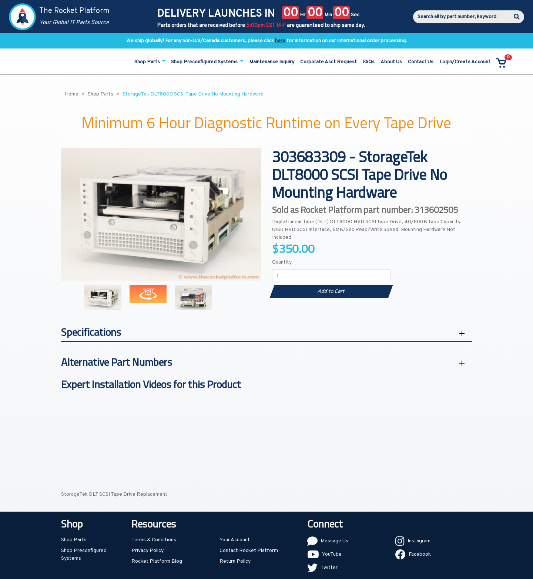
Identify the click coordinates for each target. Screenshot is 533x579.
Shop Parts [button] (147, 62)
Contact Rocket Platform (248, 551)
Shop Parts (74, 540)
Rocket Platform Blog (156, 561)
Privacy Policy (147, 551)
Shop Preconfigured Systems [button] (205, 62)
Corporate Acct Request (328, 62)
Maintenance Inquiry (271, 62)
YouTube (332, 554)
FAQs (369, 62)
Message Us (334, 541)
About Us (391, 62)
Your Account (234, 540)
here (280, 41)
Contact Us (420, 62)
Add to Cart (331, 291)
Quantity (282, 262)
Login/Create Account (464, 62)
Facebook (420, 554)
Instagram (419, 541)
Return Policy (235, 561)
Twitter (329, 568)
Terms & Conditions (153, 540)
